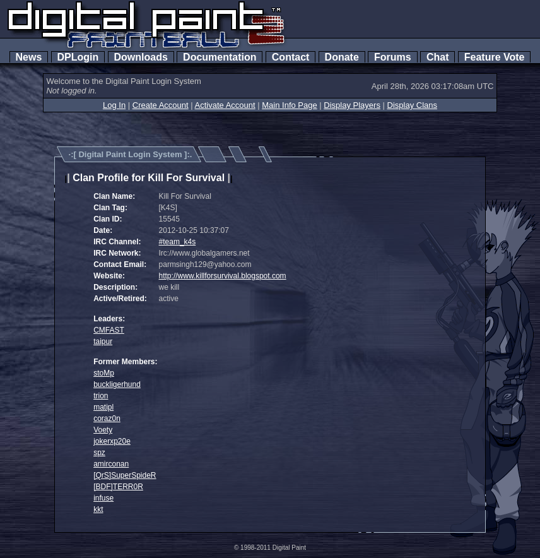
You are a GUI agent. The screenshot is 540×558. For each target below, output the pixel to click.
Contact (290, 57)
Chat (437, 57)
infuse (103, 498)
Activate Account (225, 105)
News (29, 57)
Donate (342, 57)
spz (99, 452)
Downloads (141, 57)
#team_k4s (177, 241)
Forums (392, 57)
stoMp (103, 373)
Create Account (160, 105)
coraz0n (106, 418)
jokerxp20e (112, 441)
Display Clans (412, 105)
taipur (102, 341)
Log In (114, 105)
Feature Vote (495, 57)
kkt (98, 509)
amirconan (111, 464)
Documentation (219, 57)
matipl (103, 407)
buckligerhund (117, 384)
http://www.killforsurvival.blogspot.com (222, 275)
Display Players (352, 105)
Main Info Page (289, 105)
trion (100, 395)
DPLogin (78, 57)
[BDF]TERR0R (118, 486)
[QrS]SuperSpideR (124, 475)
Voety (102, 429)
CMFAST (108, 330)
